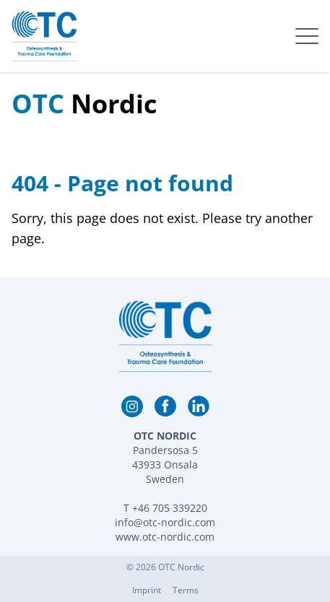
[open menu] (306, 36)
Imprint (146, 590)
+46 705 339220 (169, 508)
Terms (186, 590)
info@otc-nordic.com (165, 522)
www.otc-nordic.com (165, 537)
